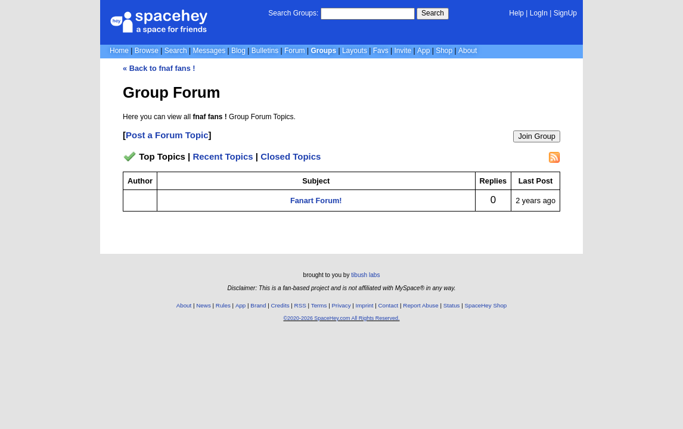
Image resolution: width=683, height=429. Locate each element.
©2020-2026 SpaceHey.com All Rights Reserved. (341, 318)
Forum (294, 50)
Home (119, 50)
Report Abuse (420, 305)
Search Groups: (293, 13)
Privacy (340, 305)
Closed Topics (290, 156)
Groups (323, 50)
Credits (280, 305)
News (203, 305)
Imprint (365, 305)
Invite (403, 50)
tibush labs (365, 275)
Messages (209, 50)
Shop (444, 50)
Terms (319, 305)
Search (432, 13)
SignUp (565, 13)
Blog (238, 50)
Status (451, 305)
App (423, 50)
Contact (388, 305)
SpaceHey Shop (486, 305)
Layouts (354, 50)
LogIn (539, 13)
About (467, 50)
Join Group (536, 136)
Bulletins (265, 50)
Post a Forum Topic (167, 135)
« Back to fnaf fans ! (159, 68)
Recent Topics (223, 156)
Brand (258, 305)
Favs (381, 50)
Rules (223, 305)
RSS (300, 305)
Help (516, 13)
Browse (147, 50)
